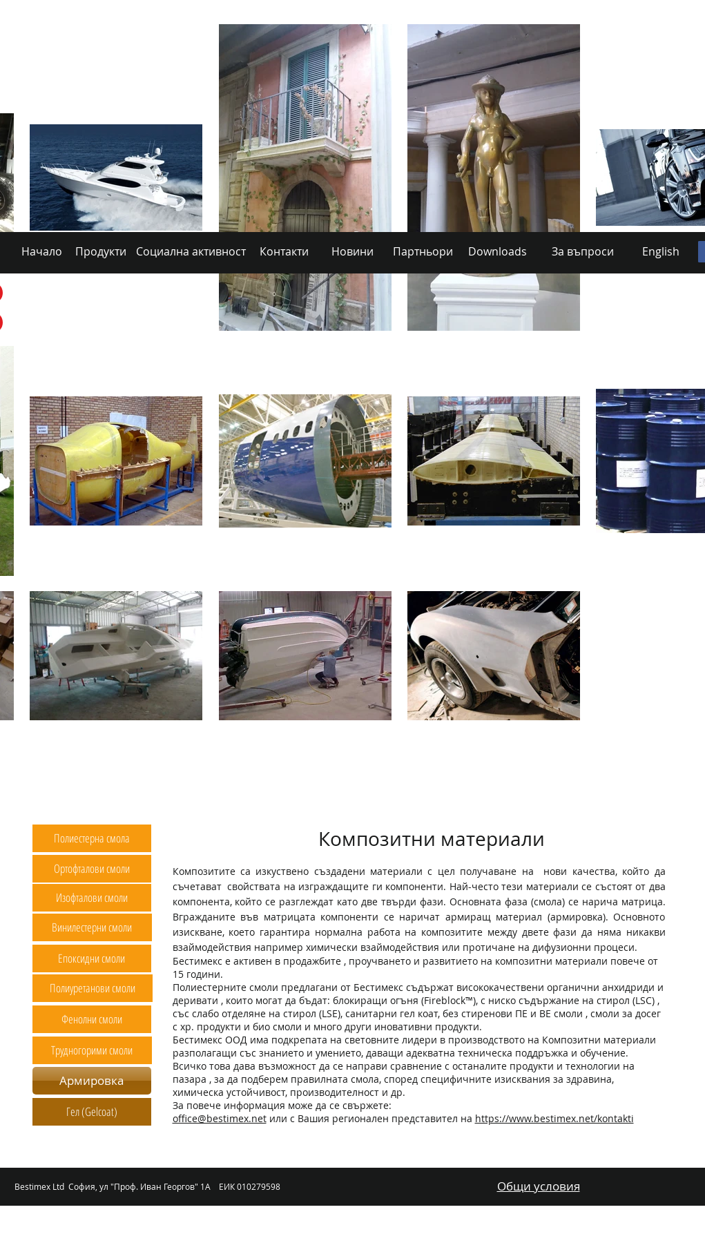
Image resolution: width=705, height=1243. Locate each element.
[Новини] (357, 797)
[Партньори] (425, 797)
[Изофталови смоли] (91, 898)
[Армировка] (91, 1081)
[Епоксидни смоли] (91, 958)
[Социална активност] (200, 797)
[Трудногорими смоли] (92, 1050)
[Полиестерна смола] (91, 838)
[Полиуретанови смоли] (92, 988)
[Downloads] (498, 797)
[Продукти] (111, 797)
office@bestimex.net (220, 1118)
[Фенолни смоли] (91, 1019)
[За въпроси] (581, 797)
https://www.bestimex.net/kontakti (554, 1118)
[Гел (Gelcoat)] (91, 1112)
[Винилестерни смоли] (92, 927)
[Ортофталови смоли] (91, 869)
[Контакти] (290, 797)
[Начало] (54, 797)
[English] (657, 797)
